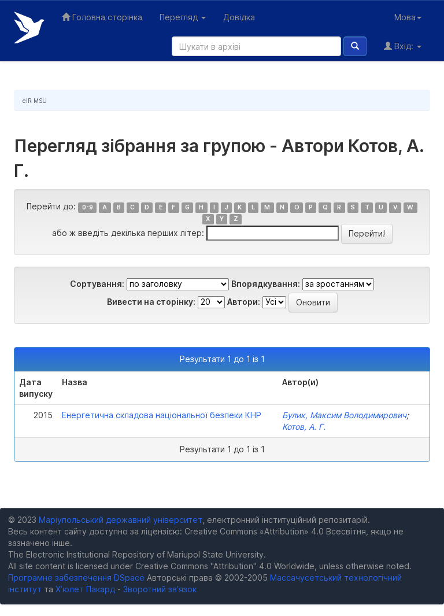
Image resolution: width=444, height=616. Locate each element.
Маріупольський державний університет (120, 520)
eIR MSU (35, 100)
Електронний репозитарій (29, 27)
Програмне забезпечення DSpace (76, 577)
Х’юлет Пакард (85, 589)
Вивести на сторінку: (151, 302)
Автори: (243, 302)
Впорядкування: (265, 284)
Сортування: (97, 284)
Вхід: (402, 46)
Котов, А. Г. (303, 426)
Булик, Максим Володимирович (344, 415)
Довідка (239, 17)
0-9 (87, 207)
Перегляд (183, 17)
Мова (407, 17)
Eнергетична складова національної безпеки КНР (161, 415)
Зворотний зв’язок (160, 589)
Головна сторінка (102, 17)
